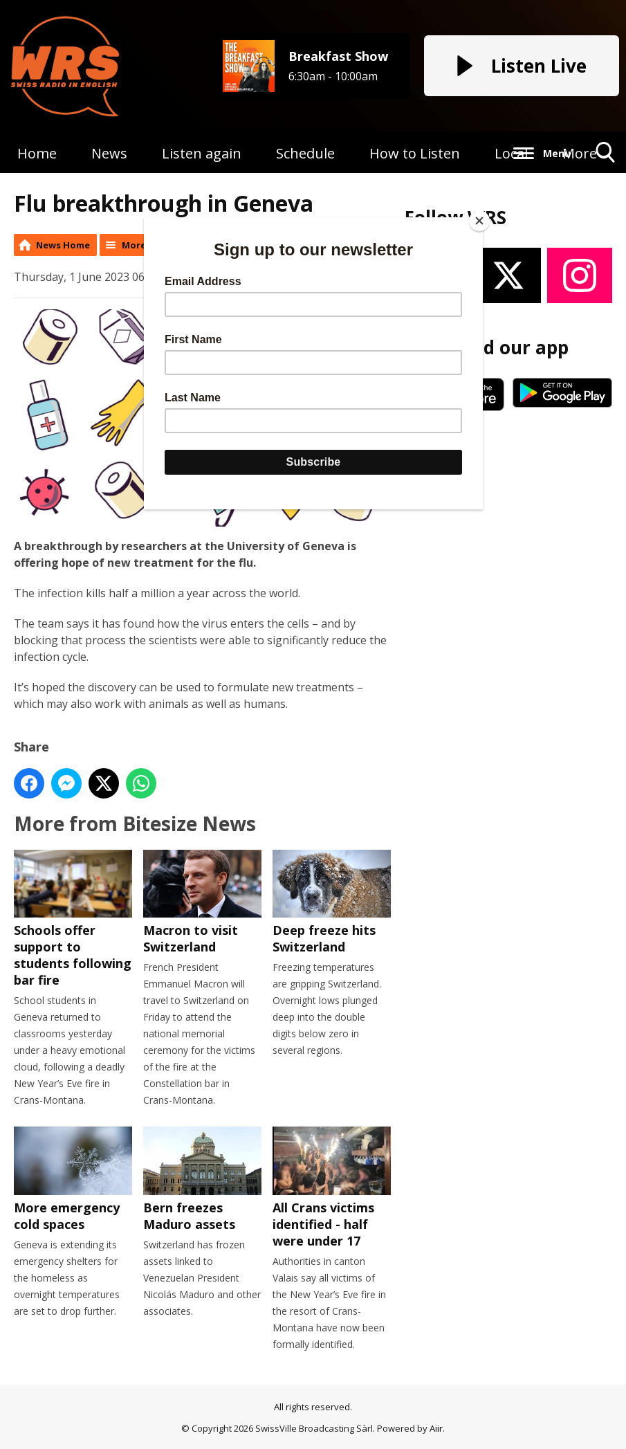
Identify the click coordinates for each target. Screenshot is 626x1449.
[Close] (479, 220)
